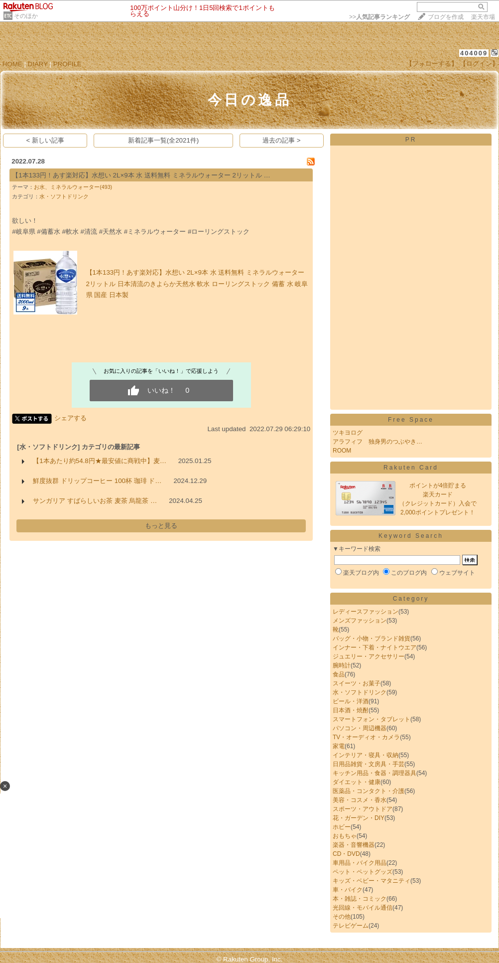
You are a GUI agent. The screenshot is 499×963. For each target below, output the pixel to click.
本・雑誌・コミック (359, 898)
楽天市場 (483, 16)
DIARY (38, 64)
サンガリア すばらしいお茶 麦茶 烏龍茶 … (95, 500)
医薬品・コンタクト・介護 (368, 791)
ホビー (342, 826)
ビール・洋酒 (351, 701)
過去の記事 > (281, 140)
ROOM (342, 450)
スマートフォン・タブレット (371, 719)
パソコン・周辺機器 (359, 728)
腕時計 (342, 665)
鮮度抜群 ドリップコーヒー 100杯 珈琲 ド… (97, 480)
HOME (12, 64)
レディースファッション (365, 611)
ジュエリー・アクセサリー (368, 656)
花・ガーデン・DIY (358, 817)
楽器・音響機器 (353, 844)
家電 (339, 746)
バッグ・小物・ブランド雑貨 (371, 638)
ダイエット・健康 (356, 782)
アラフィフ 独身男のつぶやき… (377, 441)
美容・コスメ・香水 (359, 800)
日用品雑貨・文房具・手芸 (368, 764)
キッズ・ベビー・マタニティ (371, 880)
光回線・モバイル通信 (362, 907)
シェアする (70, 418)
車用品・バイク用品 (359, 862)
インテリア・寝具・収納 (365, 755)
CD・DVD (346, 853)
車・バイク (348, 889)
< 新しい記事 (45, 140)
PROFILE (67, 64)
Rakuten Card (410, 467)
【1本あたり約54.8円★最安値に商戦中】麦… (99, 461)
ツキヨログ (348, 432)
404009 (474, 53)
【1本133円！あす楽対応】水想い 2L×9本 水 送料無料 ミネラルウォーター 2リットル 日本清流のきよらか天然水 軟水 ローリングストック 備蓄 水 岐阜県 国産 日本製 (197, 284)
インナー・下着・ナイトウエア (374, 647)
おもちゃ (345, 835)
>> (379, 16)
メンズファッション (359, 620)
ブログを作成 (446, 16)
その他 (342, 916)
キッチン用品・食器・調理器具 (374, 773)
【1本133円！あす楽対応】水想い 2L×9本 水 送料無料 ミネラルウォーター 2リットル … (141, 175)
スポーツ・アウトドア (362, 808)
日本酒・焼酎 (351, 710)
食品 (339, 674)
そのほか (26, 15)
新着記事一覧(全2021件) (163, 140)
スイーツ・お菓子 (356, 683)
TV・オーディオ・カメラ (366, 737)
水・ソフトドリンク (64, 196)
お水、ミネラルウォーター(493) (73, 187)
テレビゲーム (351, 925)
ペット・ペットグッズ (362, 871)
